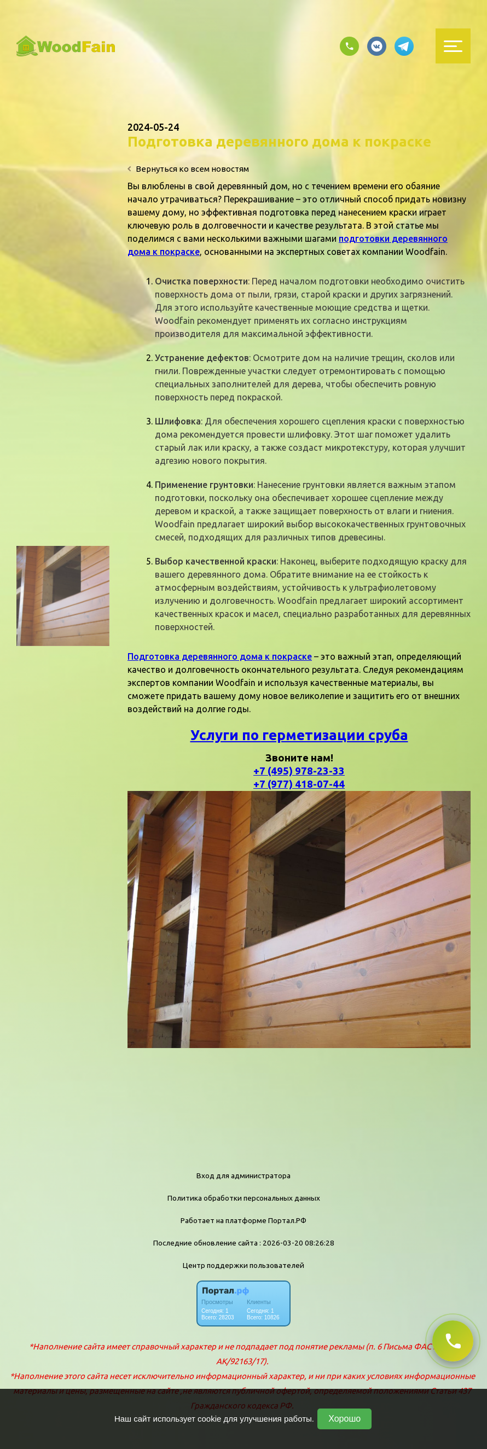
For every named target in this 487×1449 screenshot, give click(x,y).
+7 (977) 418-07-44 (299, 784)
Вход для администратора (243, 1175)
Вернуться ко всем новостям (188, 168)
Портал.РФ (287, 1220)
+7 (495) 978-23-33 (299, 771)
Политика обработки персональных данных (243, 1198)
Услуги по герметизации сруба (299, 735)
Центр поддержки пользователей (243, 1265)
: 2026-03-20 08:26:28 (296, 1242)
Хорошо (344, 1418)
